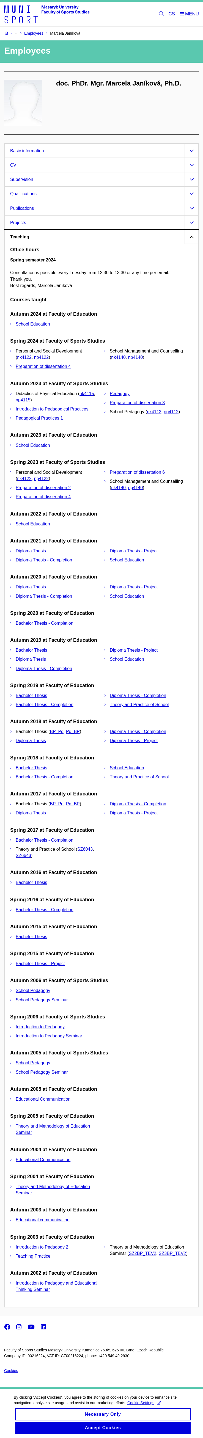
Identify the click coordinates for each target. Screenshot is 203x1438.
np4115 (23, 400)
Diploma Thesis (31, 551)
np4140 (135, 357)
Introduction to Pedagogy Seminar (49, 1036)
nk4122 (24, 357)
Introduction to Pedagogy (40, 1026)
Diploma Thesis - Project (134, 551)
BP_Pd (57, 731)
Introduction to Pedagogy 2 (42, 1247)
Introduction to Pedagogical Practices (52, 409)
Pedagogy (120, 393)
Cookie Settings (144, 1408)
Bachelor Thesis (31, 650)
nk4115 (86, 393)
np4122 (41, 357)
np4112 (171, 411)
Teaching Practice (33, 1256)
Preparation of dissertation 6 (137, 472)
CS (172, 13)
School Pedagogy (33, 990)
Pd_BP (73, 731)
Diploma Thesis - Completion (44, 560)
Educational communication (43, 1219)
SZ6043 (85, 849)
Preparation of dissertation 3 (137, 402)
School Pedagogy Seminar (42, 1000)
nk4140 (118, 357)
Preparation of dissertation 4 (43, 366)
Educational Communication (43, 1099)
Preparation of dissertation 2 (43, 487)
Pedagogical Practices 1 (39, 418)
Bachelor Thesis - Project (40, 963)
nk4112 (154, 411)
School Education (33, 324)
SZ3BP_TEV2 (172, 1253)
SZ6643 (23, 855)
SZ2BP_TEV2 (142, 1253)
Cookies (11, 1370)
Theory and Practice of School (139, 704)
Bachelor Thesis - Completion (44, 623)
